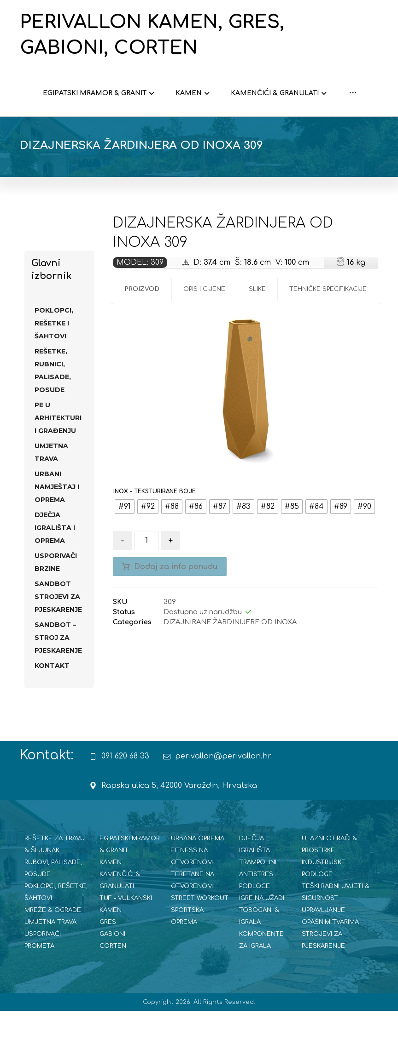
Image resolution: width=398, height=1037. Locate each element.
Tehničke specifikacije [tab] (328, 315)
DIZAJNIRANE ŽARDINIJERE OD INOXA (230, 648)
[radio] (124, 533)
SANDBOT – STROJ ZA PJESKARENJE (58, 664)
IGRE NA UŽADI (261, 924)
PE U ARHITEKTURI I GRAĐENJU (58, 444)
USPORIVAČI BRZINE (56, 588)
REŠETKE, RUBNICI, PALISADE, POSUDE (53, 396)
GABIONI (112, 960)
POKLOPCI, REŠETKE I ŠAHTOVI (54, 349)
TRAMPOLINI (257, 888)
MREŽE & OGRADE (52, 936)
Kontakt (52, 692)
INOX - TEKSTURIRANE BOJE (154, 517)
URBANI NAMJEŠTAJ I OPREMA (57, 513)
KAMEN (111, 888)
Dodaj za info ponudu (175, 593)
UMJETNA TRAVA (51, 478)
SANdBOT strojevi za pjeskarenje (58, 623)
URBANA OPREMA (197, 864)
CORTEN (113, 972)
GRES (108, 948)
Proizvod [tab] (141, 315)
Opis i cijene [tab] (204, 315)
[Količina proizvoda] (146, 566)
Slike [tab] (257, 315)
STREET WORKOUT (199, 924)
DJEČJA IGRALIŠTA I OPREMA (55, 554)
